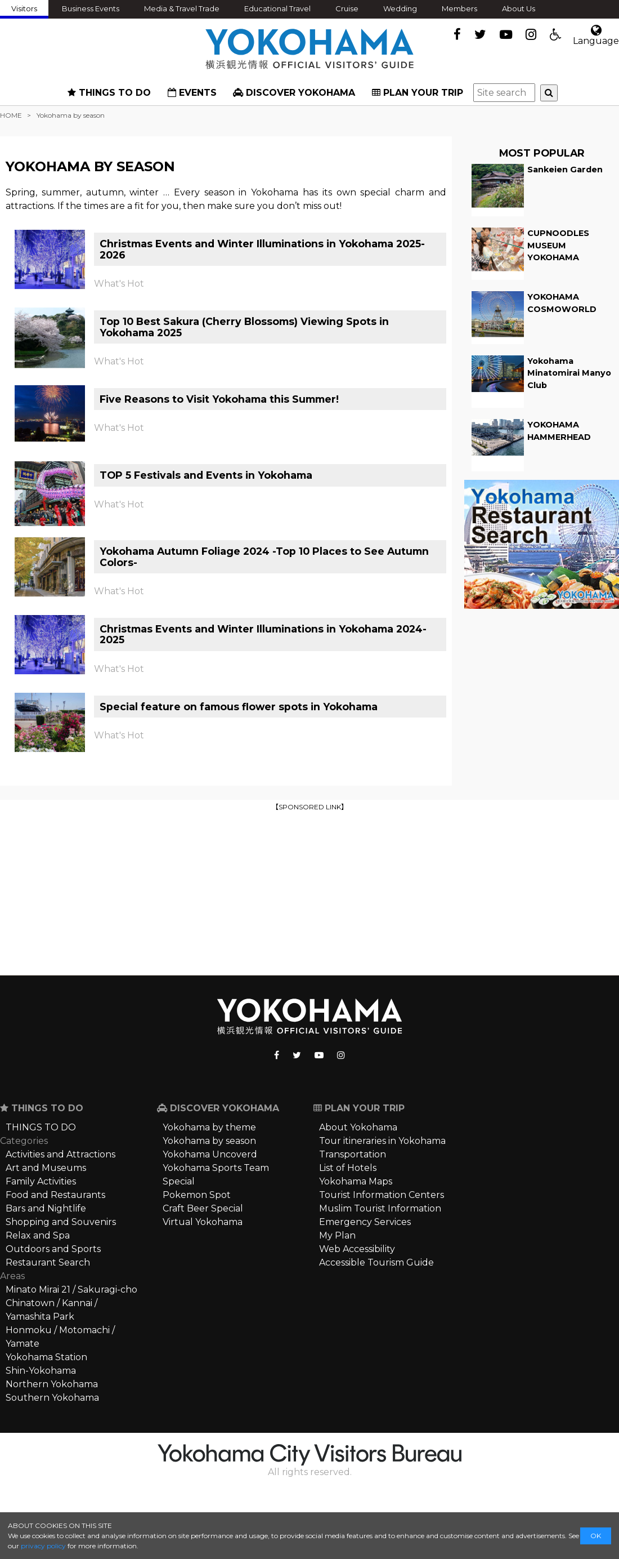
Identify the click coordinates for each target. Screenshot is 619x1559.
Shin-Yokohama (41, 1370)
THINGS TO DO (109, 92)
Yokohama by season (209, 1140)
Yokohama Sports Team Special (216, 1174)
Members (459, 8)
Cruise (346, 8)
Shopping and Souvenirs (61, 1222)
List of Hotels (347, 1167)
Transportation (352, 1154)
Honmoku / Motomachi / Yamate (60, 1337)
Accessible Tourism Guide (376, 1262)
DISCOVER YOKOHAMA (294, 92)
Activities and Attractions (60, 1154)
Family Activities (41, 1181)
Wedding (400, 8)
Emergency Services (365, 1222)
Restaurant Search (48, 1262)
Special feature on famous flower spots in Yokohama (239, 706)
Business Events (90, 8)
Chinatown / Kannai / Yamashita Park (51, 1310)
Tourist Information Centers (381, 1195)
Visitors (24, 8)
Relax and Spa (38, 1235)
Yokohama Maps (355, 1181)
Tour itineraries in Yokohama (382, 1140)
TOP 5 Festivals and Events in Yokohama (206, 475)
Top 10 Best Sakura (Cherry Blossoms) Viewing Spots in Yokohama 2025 (244, 326)
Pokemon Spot (197, 1195)
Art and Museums (46, 1167)
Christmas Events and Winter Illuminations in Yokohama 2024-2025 (263, 634)
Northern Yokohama (52, 1384)
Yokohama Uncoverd (210, 1154)
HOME (11, 115)
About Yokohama (358, 1127)
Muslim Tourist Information (380, 1208)
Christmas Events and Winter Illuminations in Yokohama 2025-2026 (262, 249)
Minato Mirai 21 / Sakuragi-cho (71, 1289)
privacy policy (43, 1546)
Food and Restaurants (55, 1195)
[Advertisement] (310, 892)
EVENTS (192, 92)
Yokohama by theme (209, 1127)
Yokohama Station (46, 1357)
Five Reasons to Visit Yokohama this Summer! (219, 399)
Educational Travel (277, 8)
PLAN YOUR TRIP (417, 92)
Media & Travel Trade (181, 8)
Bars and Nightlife (46, 1208)
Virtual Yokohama (203, 1222)
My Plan (337, 1235)
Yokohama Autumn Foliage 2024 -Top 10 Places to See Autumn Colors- (264, 556)
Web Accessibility (357, 1249)
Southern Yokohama (52, 1397)
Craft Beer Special (203, 1208)
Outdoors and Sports (53, 1249)
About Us (518, 8)
